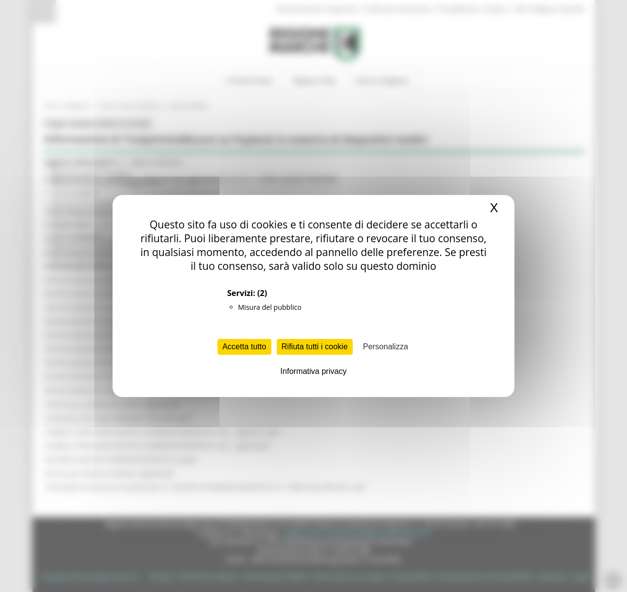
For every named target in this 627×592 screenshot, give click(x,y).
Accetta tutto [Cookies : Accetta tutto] (244, 346)
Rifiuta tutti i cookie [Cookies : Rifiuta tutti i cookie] (315, 346)
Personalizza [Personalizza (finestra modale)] (385, 346)
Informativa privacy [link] (313, 371)
